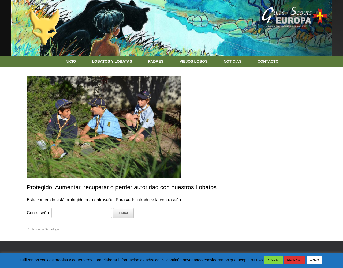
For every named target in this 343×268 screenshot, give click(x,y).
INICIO (70, 61)
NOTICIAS (232, 61)
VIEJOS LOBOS (193, 61)
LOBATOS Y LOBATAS (112, 61)
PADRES (155, 61)
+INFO (314, 260)
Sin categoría (53, 229)
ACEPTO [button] (274, 260)
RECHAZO (294, 260)
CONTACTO (268, 61)
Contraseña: (69, 212)
